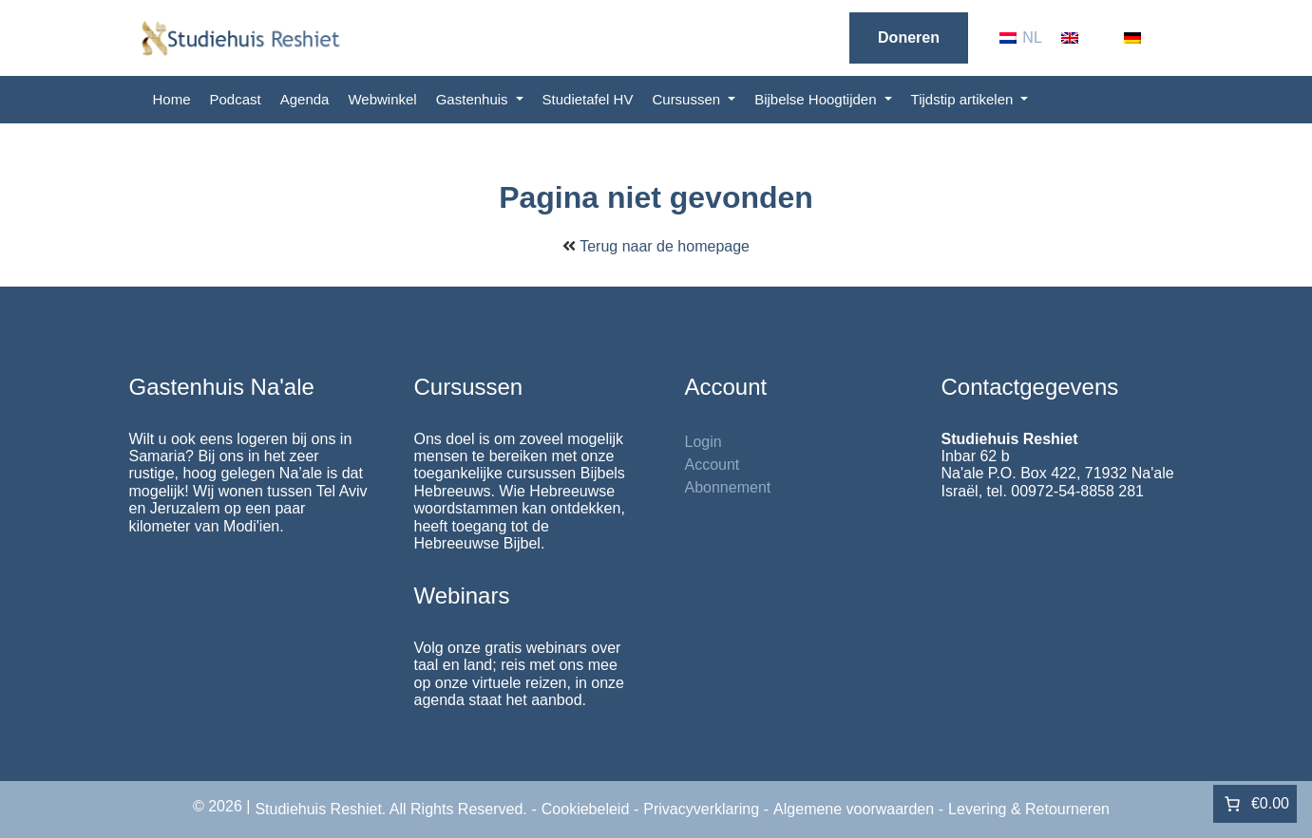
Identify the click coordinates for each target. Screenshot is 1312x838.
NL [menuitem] (1031, 37)
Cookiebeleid (586, 809)
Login (703, 442)
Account (712, 464)
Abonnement (728, 487)
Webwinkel (382, 99)
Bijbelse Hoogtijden (817, 99)
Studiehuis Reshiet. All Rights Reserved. (390, 809)
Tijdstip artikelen (964, 99)
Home (172, 99)
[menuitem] (1021, 38)
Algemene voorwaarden (853, 809)
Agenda (305, 99)
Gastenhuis (474, 99)
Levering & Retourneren (1029, 809)
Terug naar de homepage (665, 246)
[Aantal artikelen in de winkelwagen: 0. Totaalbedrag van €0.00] (1255, 804)
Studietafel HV (588, 99)
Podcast (235, 99)
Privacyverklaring (701, 809)
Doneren (909, 37)
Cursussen (688, 99)
